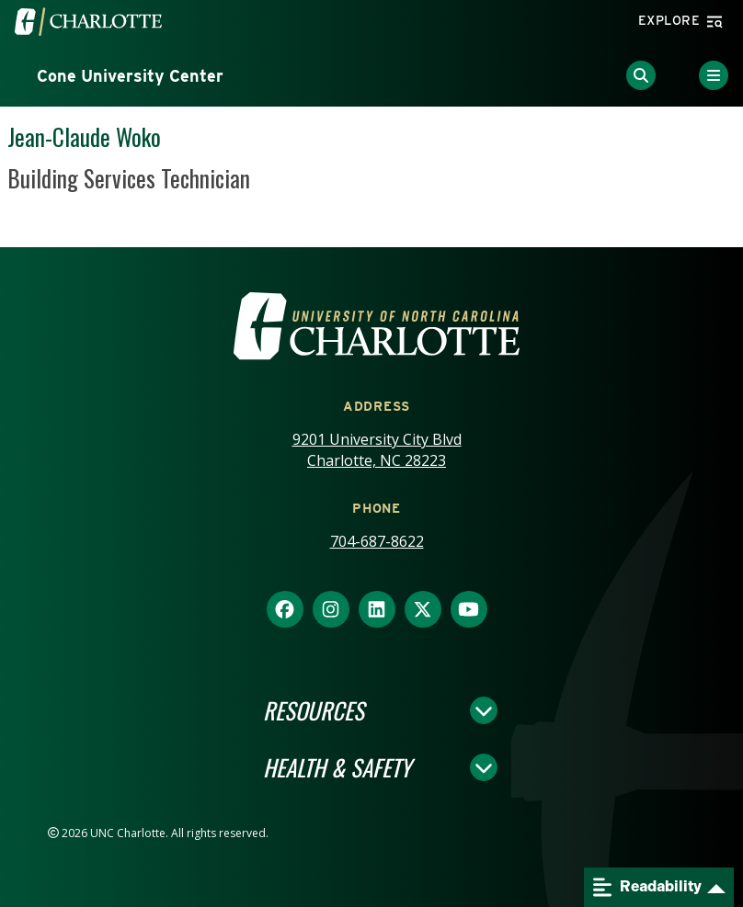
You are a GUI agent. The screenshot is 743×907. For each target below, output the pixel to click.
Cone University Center (130, 75)
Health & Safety (337, 767)
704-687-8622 (377, 541)
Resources (313, 710)
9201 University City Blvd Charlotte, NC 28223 (377, 450)
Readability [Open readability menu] (647, 887)
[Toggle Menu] (713, 75)
